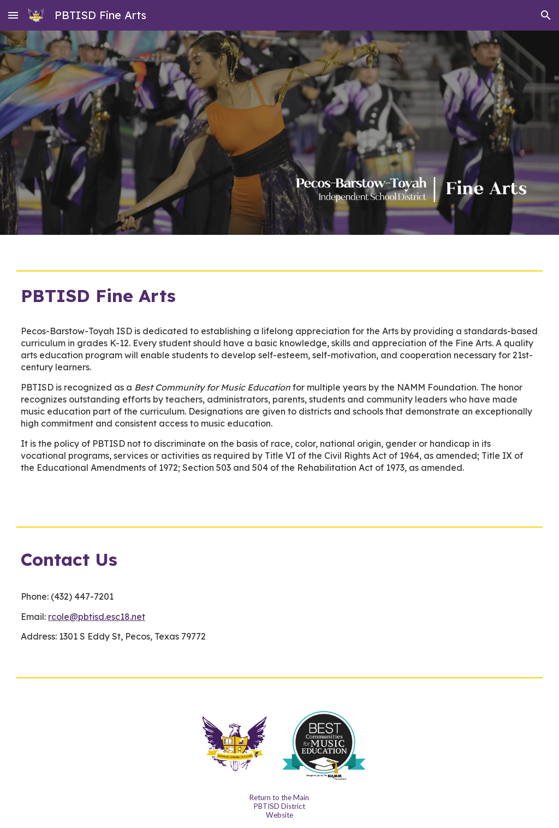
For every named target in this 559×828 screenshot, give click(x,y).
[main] (279, 295)
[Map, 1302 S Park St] (413, 602)
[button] (13, 15)
